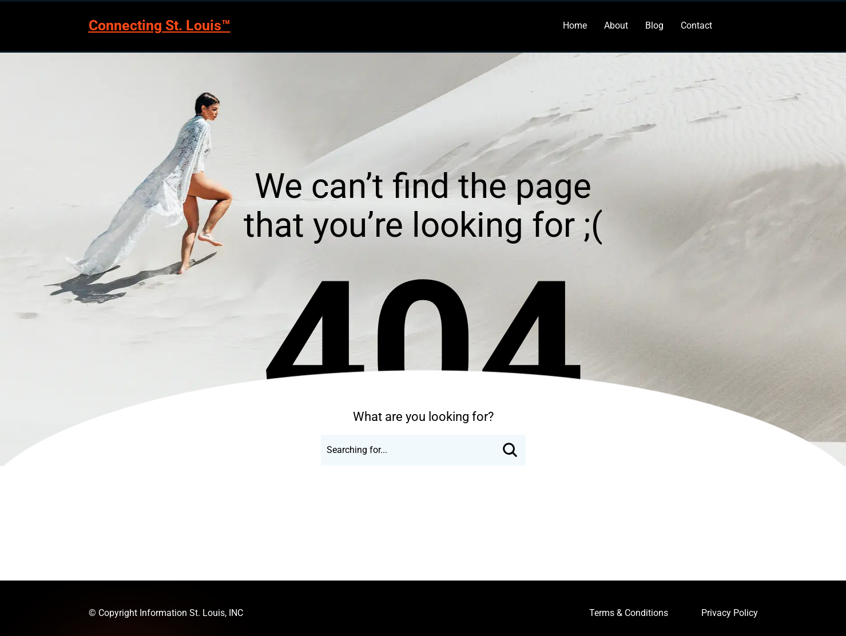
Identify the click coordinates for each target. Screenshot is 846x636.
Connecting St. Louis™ (160, 25)
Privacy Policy (729, 612)
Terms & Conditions (628, 612)
